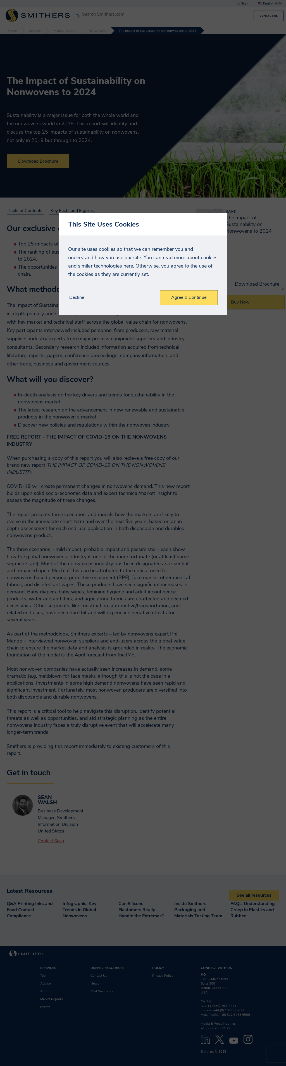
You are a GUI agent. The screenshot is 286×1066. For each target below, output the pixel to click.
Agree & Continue (188, 297)
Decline (76, 297)
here (128, 266)
